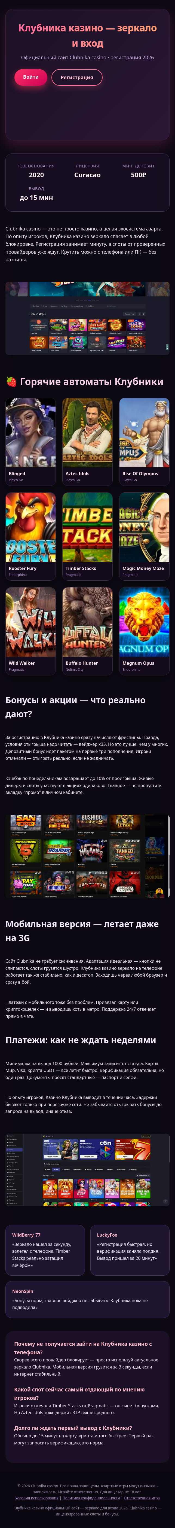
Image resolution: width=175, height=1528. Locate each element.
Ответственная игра (142, 1497)
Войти (31, 76)
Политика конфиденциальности (91, 1497)
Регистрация (77, 77)
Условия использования (37, 1497)
